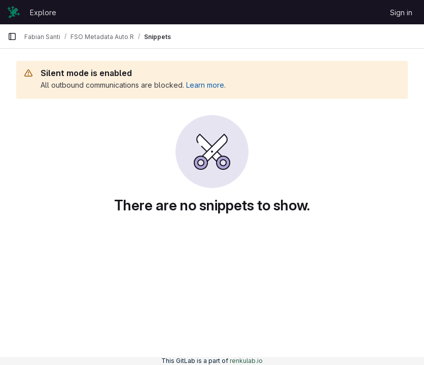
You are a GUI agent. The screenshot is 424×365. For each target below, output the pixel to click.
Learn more (205, 85)
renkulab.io (246, 360)
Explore (43, 12)
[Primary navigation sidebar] (12, 36)
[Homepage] (14, 12)
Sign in (401, 12)
